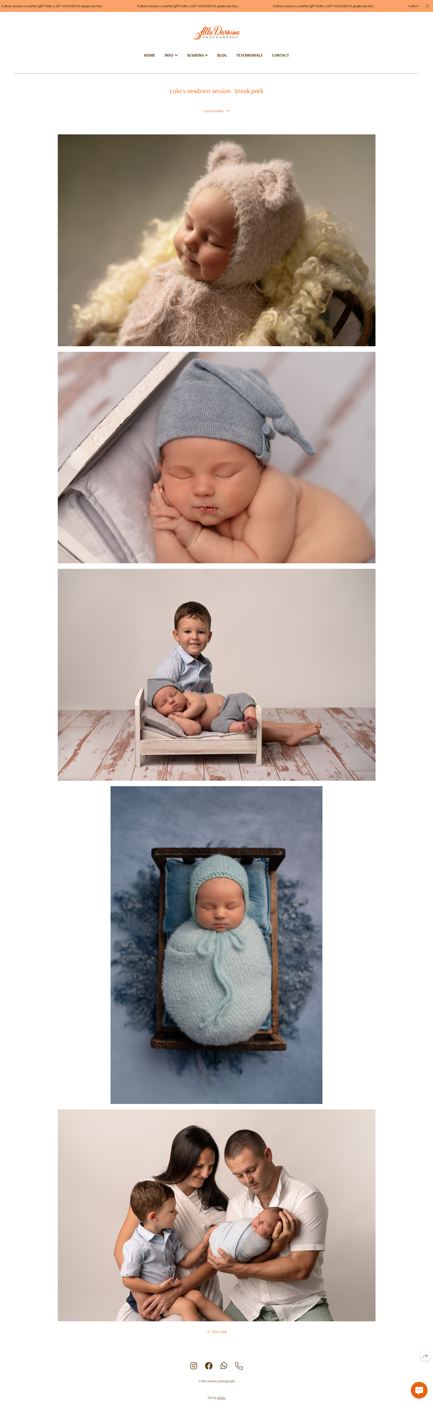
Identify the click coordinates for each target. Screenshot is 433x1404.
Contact (280, 55)
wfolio (221, 1400)
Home (149, 55)
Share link (219, 1333)
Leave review (213, 110)
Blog (222, 55)
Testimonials (249, 55)
